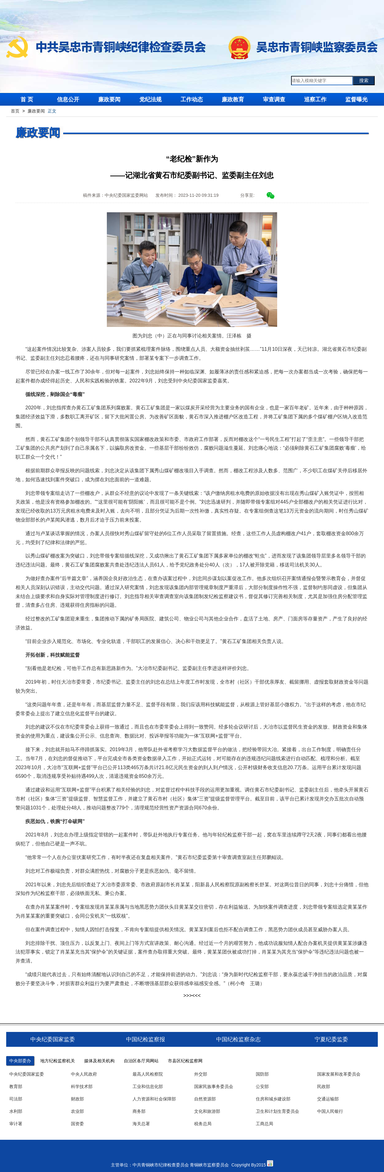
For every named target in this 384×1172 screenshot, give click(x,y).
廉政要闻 (36, 110)
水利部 (15, 1111)
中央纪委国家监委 (26, 1074)
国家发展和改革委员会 (338, 1074)
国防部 (262, 1074)
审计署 (15, 1123)
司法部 (15, 1098)
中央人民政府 (84, 1074)
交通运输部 (328, 1098)
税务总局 (203, 1123)
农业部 (77, 1111)
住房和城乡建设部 (273, 1098)
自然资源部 (205, 1098)
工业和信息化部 (148, 1086)
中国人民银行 (330, 1111)
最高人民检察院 (148, 1074)
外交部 (200, 1074)
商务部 (139, 1111)
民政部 (323, 1086)
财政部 (77, 1098)
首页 (15, 110)
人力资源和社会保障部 (154, 1098)
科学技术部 (82, 1086)
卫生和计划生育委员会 (277, 1111)
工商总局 (264, 1123)
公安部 (262, 1086)
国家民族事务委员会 (213, 1086)
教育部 (15, 1086)
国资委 (77, 1123)
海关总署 (141, 1123)
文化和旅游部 (207, 1111)
